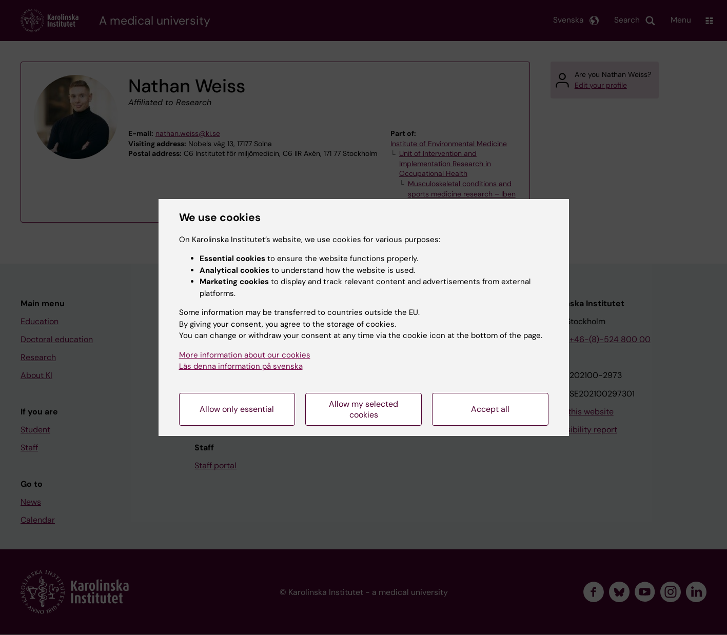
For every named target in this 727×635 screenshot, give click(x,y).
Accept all (490, 409)
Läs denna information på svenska (241, 366)
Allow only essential (237, 409)
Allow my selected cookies (363, 409)
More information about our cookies (244, 355)
